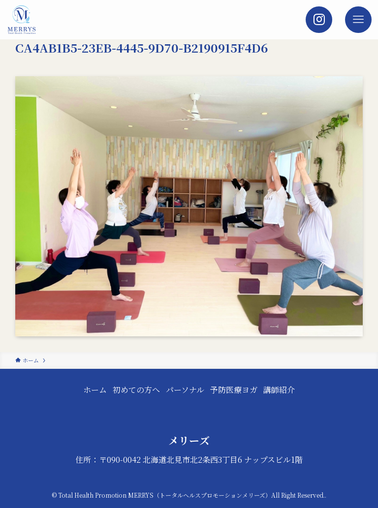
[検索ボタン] (319, 19)
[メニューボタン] (358, 19)
